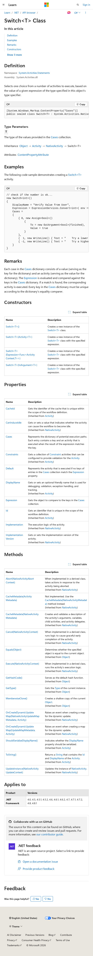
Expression (30, 278)
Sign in (86, 4)
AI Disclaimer (14, 935)
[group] (46, 112)
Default (10, 468)
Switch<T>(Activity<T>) (19, 337)
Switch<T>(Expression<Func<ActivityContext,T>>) (20, 354)
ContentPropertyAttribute (33, 154)
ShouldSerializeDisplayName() (22, 740)
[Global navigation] (3, 5)
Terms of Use (63, 940)
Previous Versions (34, 935)
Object (23, 146)
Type (57, 688)
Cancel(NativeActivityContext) (22, 631)
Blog (51, 935)
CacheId (10, 408)
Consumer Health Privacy (35, 940)
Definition (12, 35)
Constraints (12, 454)
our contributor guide (49, 834)
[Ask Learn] (69, 12)
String (59, 754)
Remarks (11, 44)
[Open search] (77, 5)
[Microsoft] (46, 4)
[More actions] (86, 12)
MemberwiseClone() (16, 698)
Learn (7, 12)
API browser (28, 12)
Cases (54, 137)
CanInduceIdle (13, 422)
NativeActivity (54, 146)
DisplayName (13, 482)
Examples (12, 40)
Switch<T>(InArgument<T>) (21, 365)
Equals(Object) (13, 649)
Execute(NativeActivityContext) (22, 663)
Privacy (11, 940)
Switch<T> (75, 174)
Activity (36, 146)
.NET (16, 12)
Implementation (14, 524)
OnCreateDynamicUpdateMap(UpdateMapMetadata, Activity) (20, 730)
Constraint (55, 454)
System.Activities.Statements (34, 72)
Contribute (66, 935)
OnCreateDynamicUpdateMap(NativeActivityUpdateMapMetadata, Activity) (22, 716)
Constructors (14, 49)
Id (7, 510)
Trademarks (13, 945)
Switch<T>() (12, 326)
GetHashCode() (14, 677)
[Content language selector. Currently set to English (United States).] (23, 918)
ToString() (11, 754)
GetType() (11, 688)
